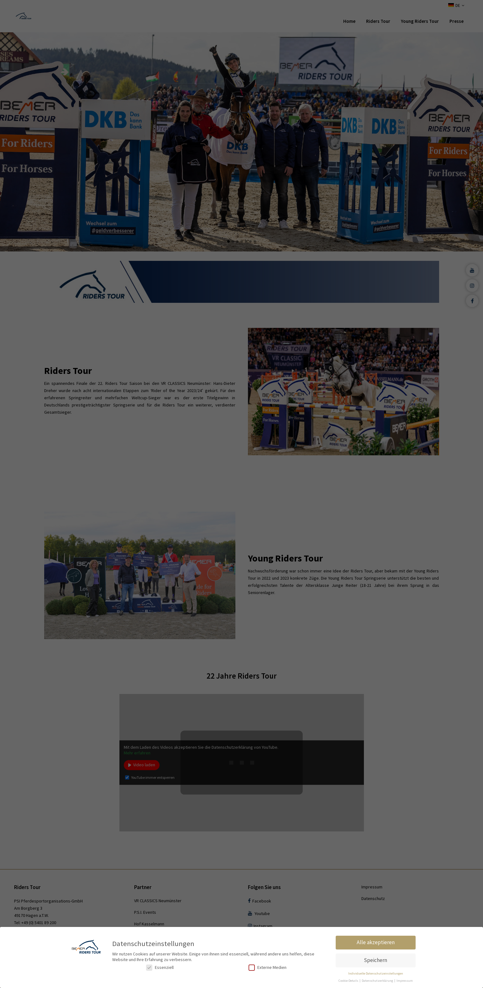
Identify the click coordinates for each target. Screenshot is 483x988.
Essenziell (160, 967)
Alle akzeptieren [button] (376, 942)
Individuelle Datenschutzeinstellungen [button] (375, 973)
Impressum (404, 981)
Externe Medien (267, 967)
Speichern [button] (375, 960)
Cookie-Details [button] (349, 981)
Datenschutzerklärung (378, 981)
